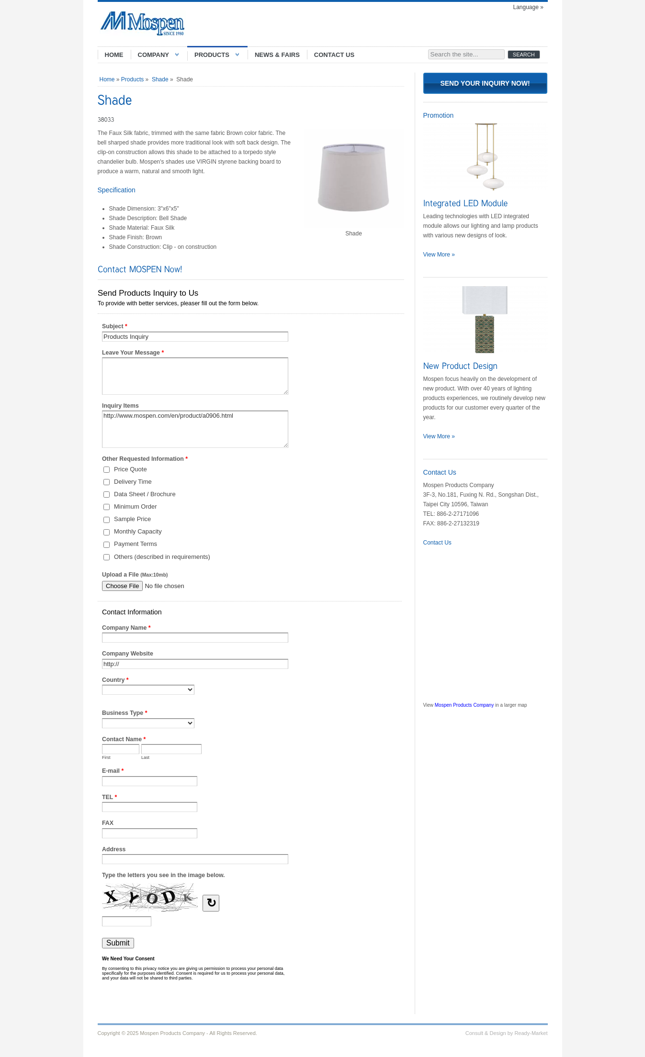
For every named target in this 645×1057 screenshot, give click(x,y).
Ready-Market (530, 1033)
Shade (160, 79)
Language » (528, 7)
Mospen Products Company (464, 705)
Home (107, 79)
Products (132, 79)
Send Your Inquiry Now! (485, 83)
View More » (439, 254)
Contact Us (437, 542)
